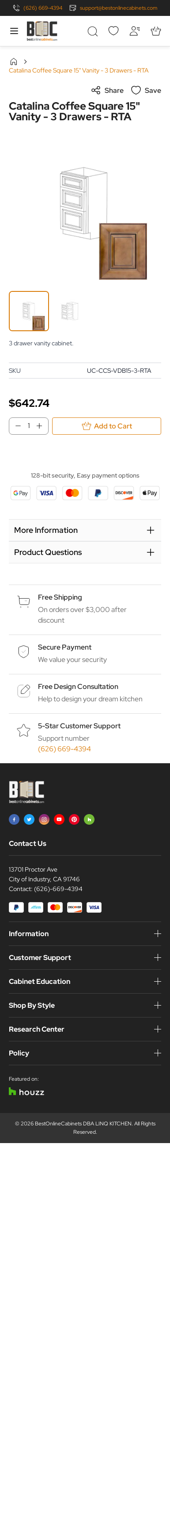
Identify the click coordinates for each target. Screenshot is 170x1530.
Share (107, 90)
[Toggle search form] (92, 31)
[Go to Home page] (41, 31)
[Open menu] (14, 31)
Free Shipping (60, 597)
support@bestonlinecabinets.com (118, 7)
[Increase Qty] (42, 425)
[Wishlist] (113, 31)
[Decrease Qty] (15, 425)
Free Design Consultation (78, 686)
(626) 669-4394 (42, 7)
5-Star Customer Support (79, 726)
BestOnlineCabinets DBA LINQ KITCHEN (83, 1123)
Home (14, 61)
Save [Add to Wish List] (146, 90)
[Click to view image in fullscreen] (85, 203)
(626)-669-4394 (58, 889)
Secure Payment (64, 647)
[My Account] (134, 31)
